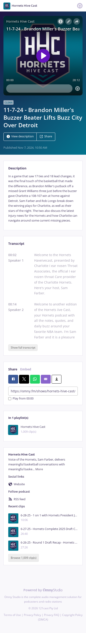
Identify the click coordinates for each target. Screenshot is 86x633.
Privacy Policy (32, 615)
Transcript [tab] (16, 243)
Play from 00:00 (20, 398)
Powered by (43, 590)
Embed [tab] (25, 369)
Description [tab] (17, 168)
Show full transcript (23, 347)
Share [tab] (12, 369)
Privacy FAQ (51, 615)
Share (46, 136)
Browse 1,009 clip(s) (23, 558)
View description (20, 136)
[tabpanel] (43, 198)
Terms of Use (12, 615)
